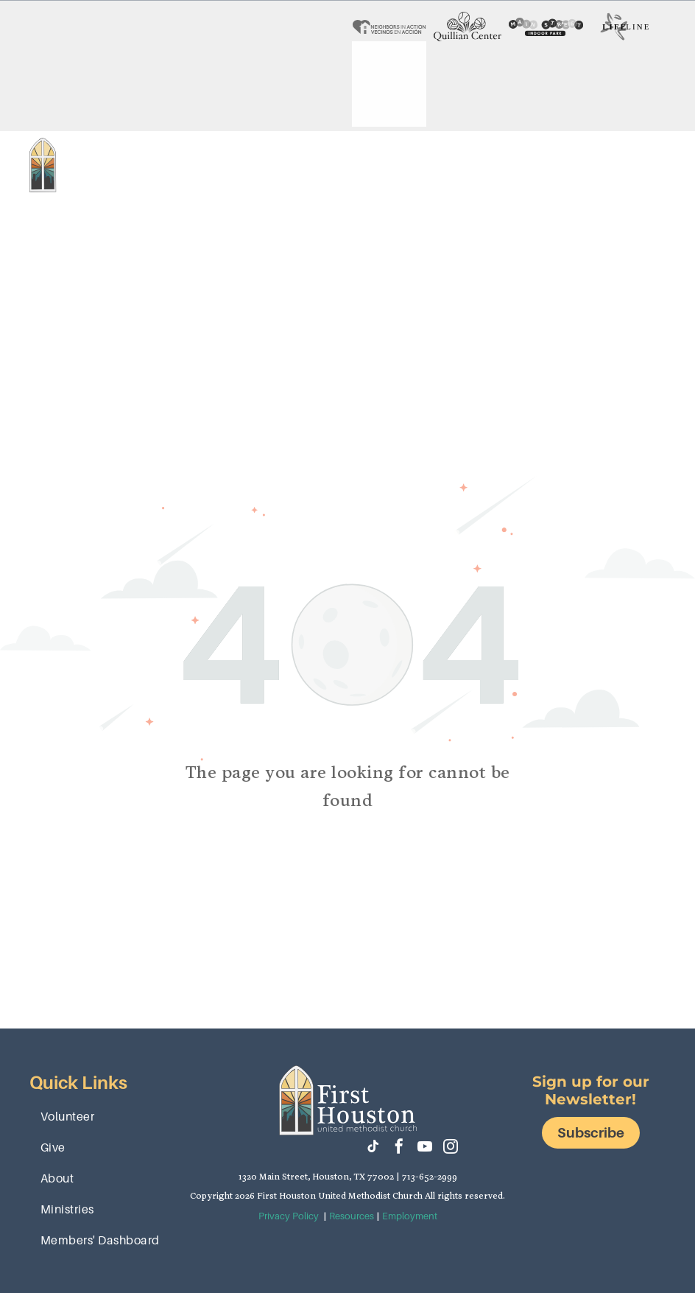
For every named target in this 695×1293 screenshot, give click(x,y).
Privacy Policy (288, 1216)
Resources (351, 1216)
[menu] (662, 180)
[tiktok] (373, 1148)
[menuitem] (199, 150)
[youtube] (425, 1148)
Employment (409, 1216)
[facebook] (399, 1148)
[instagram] (451, 1148)
